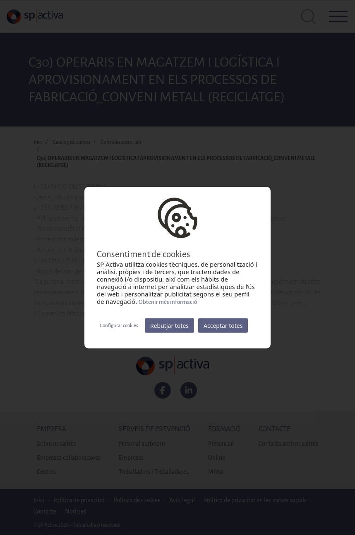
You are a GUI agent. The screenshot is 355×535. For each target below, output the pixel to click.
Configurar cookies (119, 325)
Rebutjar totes (169, 326)
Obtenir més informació (168, 302)
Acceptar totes (223, 326)
